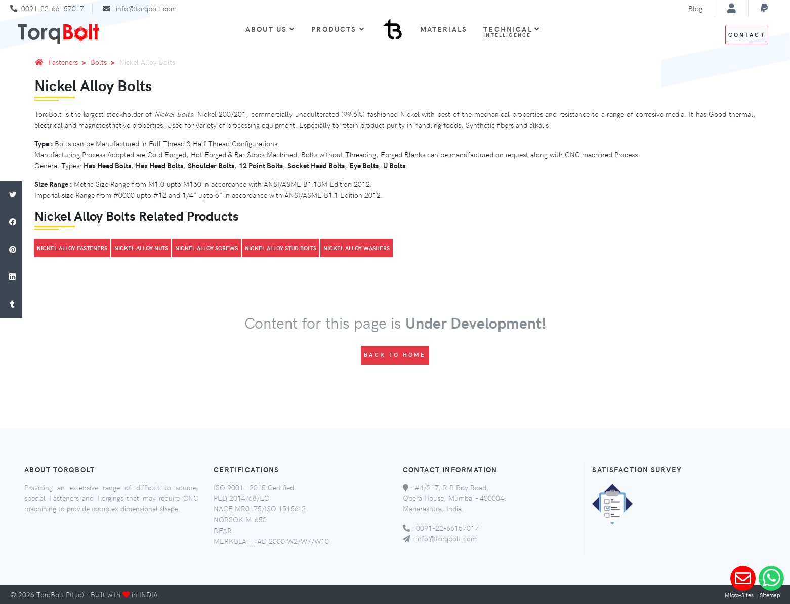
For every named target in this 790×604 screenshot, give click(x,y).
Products (337, 29)
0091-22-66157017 (52, 8)
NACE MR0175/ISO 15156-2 (260, 508)
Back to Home (395, 354)
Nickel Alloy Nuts (141, 248)
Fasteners (69, 62)
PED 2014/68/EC (241, 498)
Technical (511, 31)
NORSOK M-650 (240, 519)
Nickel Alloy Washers (356, 248)
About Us (270, 29)
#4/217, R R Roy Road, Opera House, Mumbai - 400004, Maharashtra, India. (455, 498)
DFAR (223, 530)
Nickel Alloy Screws (206, 248)
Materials (443, 29)
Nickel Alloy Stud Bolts (280, 248)
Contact (746, 34)
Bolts (104, 62)
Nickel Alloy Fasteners (72, 248)
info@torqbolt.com (146, 8)
